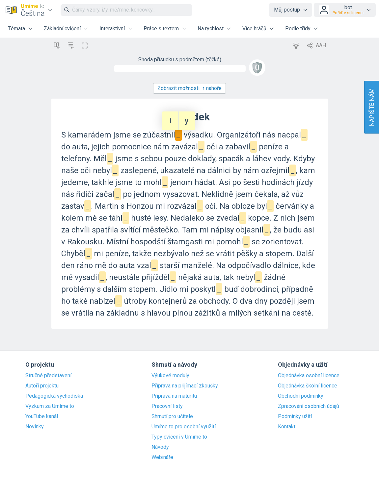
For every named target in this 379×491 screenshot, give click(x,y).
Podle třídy (298, 28)
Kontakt (286, 427)
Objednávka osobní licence (308, 376)
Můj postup (287, 10)
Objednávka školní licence (307, 386)
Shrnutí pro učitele (172, 416)
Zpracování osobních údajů (308, 406)
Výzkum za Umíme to (49, 406)
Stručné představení (48, 376)
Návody (160, 447)
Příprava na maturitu (174, 396)
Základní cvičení (62, 28)
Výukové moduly (170, 376)
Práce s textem (161, 28)
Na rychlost (211, 28)
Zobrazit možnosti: (189, 88)
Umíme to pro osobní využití (183, 427)
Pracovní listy (167, 406)
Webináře (162, 457)
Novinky (34, 427)
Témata (16, 28)
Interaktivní (112, 28)
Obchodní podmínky (300, 396)
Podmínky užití (295, 416)
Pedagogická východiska (54, 396)
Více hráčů (254, 28)
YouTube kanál (41, 416)
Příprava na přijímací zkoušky (184, 386)
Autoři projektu (42, 386)
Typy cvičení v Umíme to (179, 437)
